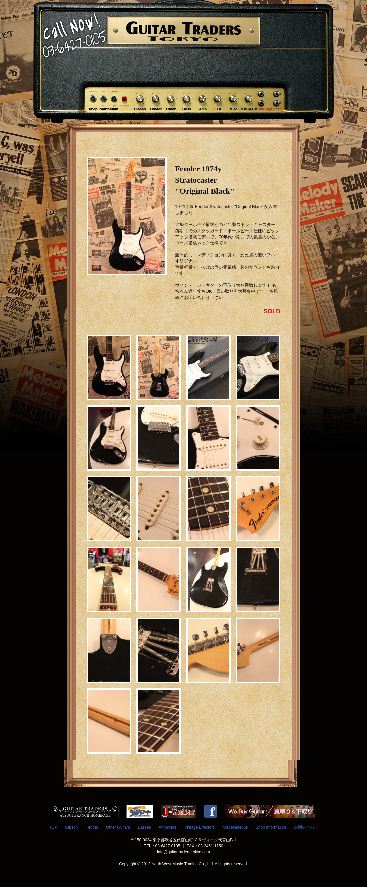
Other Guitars (118, 827)
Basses (144, 827)
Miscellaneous (235, 827)
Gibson (71, 827)
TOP (53, 827)
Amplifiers (167, 827)
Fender (92, 827)
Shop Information (271, 827)
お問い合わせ (306, 827)
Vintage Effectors (199, 827)
